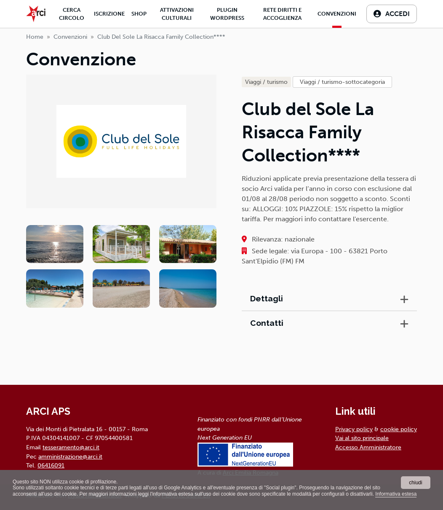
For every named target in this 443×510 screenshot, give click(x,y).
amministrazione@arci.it (70, 456)
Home (34, 36)
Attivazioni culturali (177, 14)
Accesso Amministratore (368, 447)
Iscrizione (109, 14)
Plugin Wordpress (227, 14)
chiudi (415, 483)
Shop (139, 14)
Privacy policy (354, 429)
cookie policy (398, 429)
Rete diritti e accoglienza (282, 14)
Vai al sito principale (362, 438)
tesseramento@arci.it (71, 447)
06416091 (50, 465)
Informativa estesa (395, 494)
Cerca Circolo (71, 14)
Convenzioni (337, 14)
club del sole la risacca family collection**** (161, 36)
